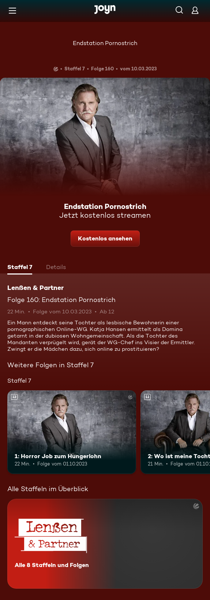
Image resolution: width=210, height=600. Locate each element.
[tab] (20, 268)
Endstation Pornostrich (105, 43)
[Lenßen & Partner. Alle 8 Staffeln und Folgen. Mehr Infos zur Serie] (105, 544)
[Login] (195, 10)
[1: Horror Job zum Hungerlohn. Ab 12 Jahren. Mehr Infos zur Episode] (71, 432)
